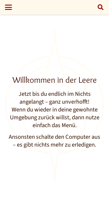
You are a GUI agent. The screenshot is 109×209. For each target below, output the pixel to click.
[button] (8, 7)
